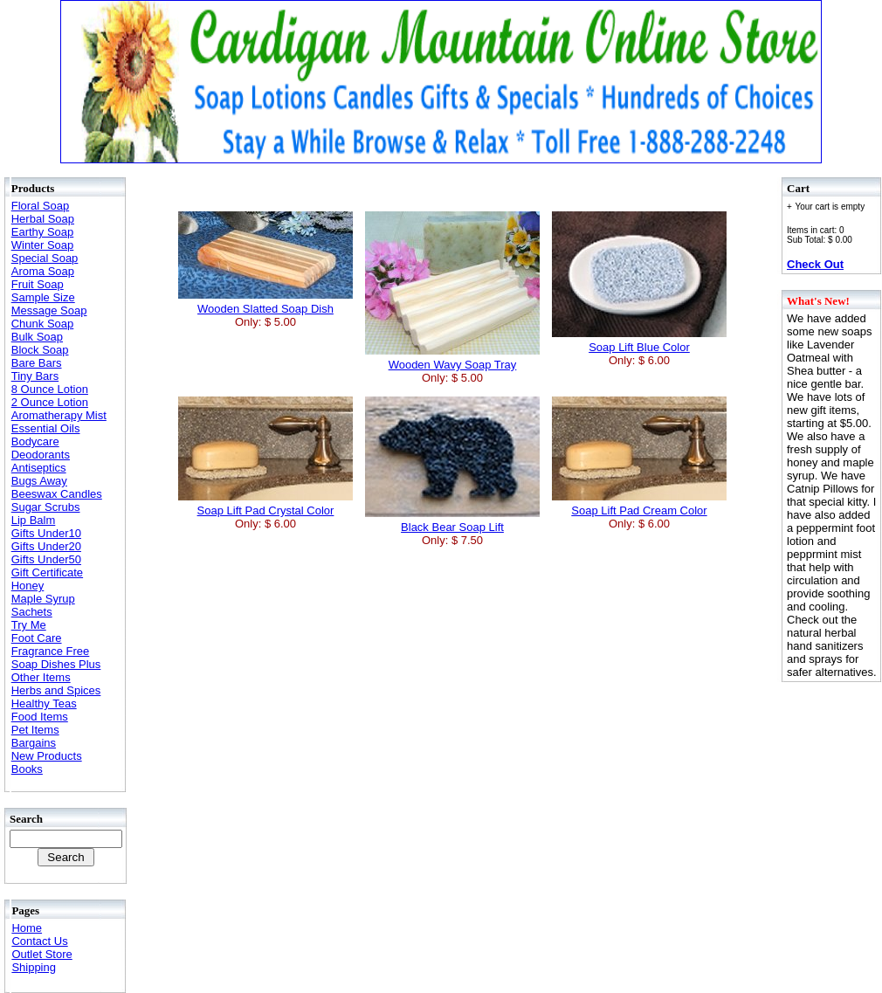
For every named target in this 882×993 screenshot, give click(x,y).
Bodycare (35, 441)
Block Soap (40, 349)
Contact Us (39, 941)
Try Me (28, 624)
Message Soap (49, 310)
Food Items (39, 716)
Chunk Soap (42, 323)
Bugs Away (39, 480)
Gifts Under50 (46, 559)
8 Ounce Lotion (49, 389)
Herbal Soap (42, 218)
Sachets (31, 611)
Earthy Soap (42, 231)
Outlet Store (41, 954)
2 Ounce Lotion (49, 402)
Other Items (41, 677)
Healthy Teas (44, 703)
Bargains (33, 742)
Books (27, 769)
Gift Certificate (47, 572)
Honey (28, 585)
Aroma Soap (42, 271)
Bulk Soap (37, 336)
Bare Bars (36, 362)
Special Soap (45, 258)
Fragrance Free (50, 651)
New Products (46, 755)
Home (26, 927)
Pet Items (35, 729)
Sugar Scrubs (45, 507)
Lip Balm (33, 520)
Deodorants (40, 454)
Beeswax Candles (56, 493)
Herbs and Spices (56, 690)
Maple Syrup (43, 598)
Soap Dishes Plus (56, 664)
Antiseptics (38, 467)
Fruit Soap (37, 284)
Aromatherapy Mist (59, 415)
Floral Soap (40, 205)
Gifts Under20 (46, 546)
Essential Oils (45, 428)
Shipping (33, 967)
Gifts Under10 (46, 533)
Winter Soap (42, 245)
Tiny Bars (35, 376)
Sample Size (43, 297)
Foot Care (36, 638)
